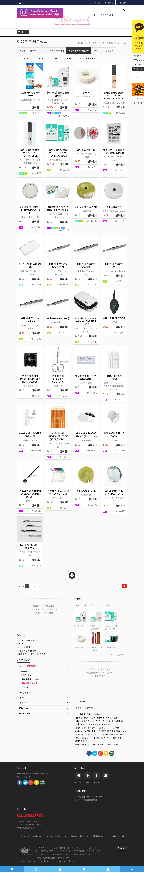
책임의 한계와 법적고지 (96, 836)
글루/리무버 (35, 50)
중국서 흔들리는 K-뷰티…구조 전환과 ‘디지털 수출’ (96, 727)
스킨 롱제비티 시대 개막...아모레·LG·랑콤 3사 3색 (96, 744)
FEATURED (54, 58)
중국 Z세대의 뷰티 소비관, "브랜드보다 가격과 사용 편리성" (100, 731)
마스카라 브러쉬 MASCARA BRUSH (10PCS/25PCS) (30, 378)
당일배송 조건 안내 (26, 650)
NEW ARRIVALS (87, 58)
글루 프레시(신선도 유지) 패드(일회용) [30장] (30, 210)
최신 (93, 605)
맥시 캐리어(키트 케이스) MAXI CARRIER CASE (86, 321)
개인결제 (24, 708)
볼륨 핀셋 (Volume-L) (58, 318)
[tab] (43, 666)
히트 (77, 605)
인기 (100, 605)
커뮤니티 (24, 713)
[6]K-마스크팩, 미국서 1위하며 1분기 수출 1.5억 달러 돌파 (99, 721)
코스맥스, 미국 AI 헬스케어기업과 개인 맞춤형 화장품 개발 (100, 734)
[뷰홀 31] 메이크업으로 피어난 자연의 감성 (93, 724)
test (20, 644)
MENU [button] (23, 32)
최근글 (78, 708)
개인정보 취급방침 (53, 836)
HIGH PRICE (24, 58)
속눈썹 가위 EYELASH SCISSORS (58, 378)
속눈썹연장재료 (27, 666)
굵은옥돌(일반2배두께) (86, 207)
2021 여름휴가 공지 (26, 640)
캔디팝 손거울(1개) (86, 149)
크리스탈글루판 (113, 207)
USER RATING (69, 58)
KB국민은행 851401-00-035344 (89, 796)
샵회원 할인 (23, 647)
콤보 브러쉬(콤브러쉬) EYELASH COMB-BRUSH (30, 493)
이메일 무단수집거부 (74, 836)
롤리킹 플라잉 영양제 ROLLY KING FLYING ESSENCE (114, 95)
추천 (85, 605)
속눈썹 (22, 50)
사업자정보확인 (94, 851)
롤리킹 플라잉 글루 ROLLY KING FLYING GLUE (30, 152)
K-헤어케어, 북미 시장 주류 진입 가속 (91, 714)
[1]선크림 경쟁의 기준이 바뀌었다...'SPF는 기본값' (96, 717)
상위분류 (110, 50)
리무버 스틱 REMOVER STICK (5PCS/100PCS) (58, 436)
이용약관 (37, 836)
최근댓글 (89, 708)
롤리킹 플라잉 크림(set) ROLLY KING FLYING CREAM (58, 152)
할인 (108, 605)
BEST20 (97, 50)
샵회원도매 (25, 692)
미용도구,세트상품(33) (79, 50)
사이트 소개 (24, 836)
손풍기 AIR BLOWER (114, 318)
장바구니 (24, 698)
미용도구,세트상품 (29, 683)
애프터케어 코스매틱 (54, 50)
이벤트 (23, 703)
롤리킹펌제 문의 (81, 741)
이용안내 (115, 836)
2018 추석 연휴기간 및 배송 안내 (32, 654)
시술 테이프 (86, 92)
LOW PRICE (39, 58)
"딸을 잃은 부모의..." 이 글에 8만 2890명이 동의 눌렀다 (98, 737)
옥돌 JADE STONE (86, 490)
